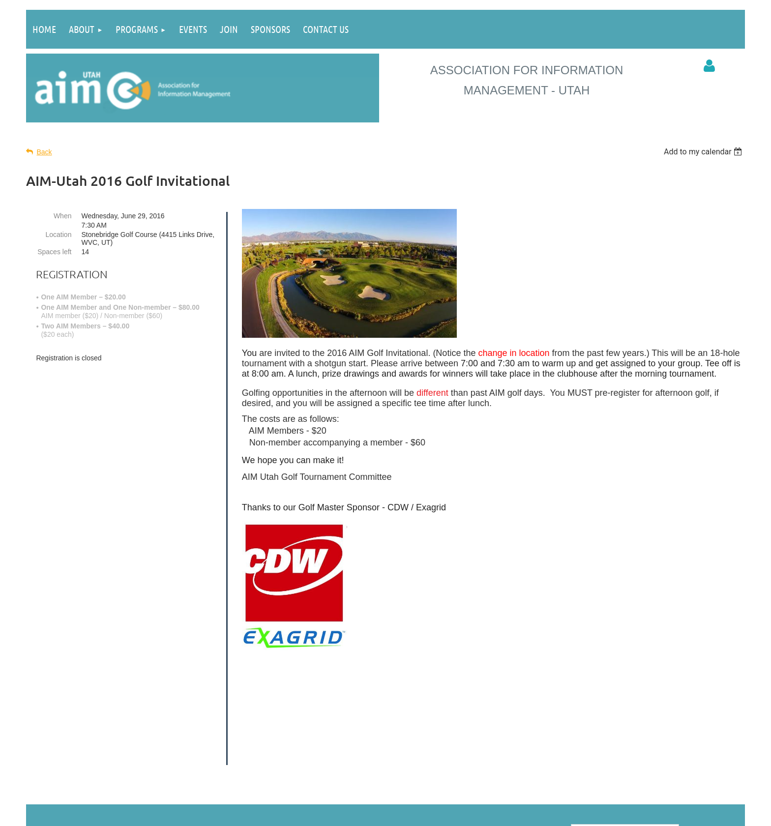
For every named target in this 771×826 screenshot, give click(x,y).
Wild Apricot (568, 813)
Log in (709, 66)
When (63, 216)
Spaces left (54, 252)
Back (44, 152)
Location (59, 234)
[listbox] (704, 152)
